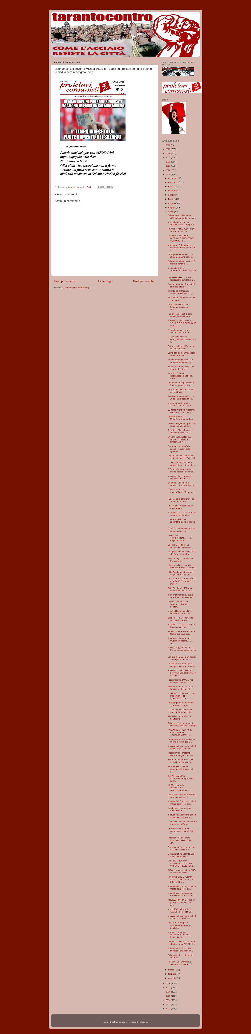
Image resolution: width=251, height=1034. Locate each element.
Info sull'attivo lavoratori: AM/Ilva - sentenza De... (180, 910)
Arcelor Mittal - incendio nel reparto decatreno (181, 367)
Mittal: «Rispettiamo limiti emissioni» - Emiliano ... (180, 612)
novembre (173, 182)
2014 (168, 1000)
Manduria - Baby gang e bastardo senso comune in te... (181, 247)
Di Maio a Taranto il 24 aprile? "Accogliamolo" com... (182, 658)
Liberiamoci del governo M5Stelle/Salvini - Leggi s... (182, 566)
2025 (168, 149)
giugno (171, 203)
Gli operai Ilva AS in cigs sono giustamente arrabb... (182, 552)
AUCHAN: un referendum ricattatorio (180, 717)
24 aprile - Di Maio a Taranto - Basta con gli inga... (182, 625)
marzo (171, 970)
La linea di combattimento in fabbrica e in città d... (181, 529)
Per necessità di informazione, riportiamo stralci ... (182, 795)
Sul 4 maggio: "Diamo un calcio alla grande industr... (182, 216)
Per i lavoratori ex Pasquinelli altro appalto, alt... (182, 285)
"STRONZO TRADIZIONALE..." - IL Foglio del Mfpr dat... (180, 538)
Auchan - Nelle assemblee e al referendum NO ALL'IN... (182, 942)
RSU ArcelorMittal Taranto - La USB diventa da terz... (181, 589)
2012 (168, 1008)
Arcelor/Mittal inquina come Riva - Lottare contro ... (181, 383)
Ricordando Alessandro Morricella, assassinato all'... (180, 840)
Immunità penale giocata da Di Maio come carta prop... (181, 223)
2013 (168, 1004)
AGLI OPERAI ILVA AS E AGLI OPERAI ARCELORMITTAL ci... (180, 732)
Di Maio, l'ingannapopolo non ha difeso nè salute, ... (182, 424)
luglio (171, 199)
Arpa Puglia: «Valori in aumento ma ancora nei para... (180, 769)
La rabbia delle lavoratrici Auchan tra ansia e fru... (180, 710)
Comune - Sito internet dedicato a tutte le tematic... (182, 484)
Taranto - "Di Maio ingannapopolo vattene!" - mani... (181, 376)
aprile (171, 211)
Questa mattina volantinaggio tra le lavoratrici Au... (182, 855)
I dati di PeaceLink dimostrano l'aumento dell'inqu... (182, 822)
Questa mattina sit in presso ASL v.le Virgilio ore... (181, 848)
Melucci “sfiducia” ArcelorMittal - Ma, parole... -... (182, 492)
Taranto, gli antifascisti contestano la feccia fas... (181, 292)
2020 (168, 170)
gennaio (172, 978)
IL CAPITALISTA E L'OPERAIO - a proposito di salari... (182, 778)
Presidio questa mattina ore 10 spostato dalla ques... (181, 397)
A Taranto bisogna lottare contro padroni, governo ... (181, 470)
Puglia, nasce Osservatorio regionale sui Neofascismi (181, 456)
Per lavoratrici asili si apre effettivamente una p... (180, 315)
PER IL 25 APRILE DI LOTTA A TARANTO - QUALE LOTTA (182, 581)
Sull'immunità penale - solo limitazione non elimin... (181, 760)
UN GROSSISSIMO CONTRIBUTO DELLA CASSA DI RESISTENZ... (181, 863)
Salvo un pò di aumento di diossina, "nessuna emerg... (182, 724)
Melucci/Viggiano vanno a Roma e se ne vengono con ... (182, 650)
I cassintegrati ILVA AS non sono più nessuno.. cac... (181, 681)
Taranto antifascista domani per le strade (181, 390)
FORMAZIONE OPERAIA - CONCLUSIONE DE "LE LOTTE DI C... (181, 879)
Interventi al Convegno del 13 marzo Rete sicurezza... (182, 816)
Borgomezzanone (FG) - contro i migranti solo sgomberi (179, 449)
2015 (168, 996)
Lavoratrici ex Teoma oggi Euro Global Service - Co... (182, 894)
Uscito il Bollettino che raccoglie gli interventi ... (180, 546)
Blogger (143, 1022)
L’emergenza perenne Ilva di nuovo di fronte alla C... (181, 740)
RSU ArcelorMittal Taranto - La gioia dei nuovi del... (181, 573)
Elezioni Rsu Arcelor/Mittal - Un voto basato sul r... (181, 619)
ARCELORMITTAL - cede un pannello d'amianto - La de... (181, 902)
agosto (171, 195)
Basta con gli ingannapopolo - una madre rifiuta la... (182, 354)
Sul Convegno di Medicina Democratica (180, 559)
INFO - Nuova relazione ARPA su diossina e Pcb (182, 871)
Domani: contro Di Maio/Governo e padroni (180, 417)
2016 (168, 992)
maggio (172, 207)
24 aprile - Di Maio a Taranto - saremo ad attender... (182, 513)
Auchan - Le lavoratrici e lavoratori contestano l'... (181, 963)
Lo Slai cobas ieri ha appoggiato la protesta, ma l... (182, 339)
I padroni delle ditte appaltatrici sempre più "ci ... (181, 522)
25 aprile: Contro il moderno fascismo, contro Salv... (181, 411)
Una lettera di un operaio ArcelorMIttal (179, 809)
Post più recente (65, 281)
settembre (173, 190)
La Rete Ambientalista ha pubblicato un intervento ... (181, 463)
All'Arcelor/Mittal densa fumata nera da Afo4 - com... (179, 307)
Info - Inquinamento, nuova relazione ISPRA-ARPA (181, 596)
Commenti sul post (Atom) (76, 288)
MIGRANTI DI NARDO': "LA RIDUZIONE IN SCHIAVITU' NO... (181, 696)
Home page (105, 281)
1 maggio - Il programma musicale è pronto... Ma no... (180, 640)
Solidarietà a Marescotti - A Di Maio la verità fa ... (182, 262)
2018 (168, 983)
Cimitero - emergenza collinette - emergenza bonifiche (179, 925)
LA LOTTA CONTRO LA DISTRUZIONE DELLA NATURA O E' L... (180, 439)
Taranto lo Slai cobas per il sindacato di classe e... (180, 431)
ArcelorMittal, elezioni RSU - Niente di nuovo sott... (181, 632)
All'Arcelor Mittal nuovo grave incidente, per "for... (182, 230)
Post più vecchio (144, 281)
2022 (168, 162)
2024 (168, 153)
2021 (168, 166)
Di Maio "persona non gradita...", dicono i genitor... (178, 604)
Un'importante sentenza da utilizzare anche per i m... (181, 255)
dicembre (173, 178)
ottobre (172, 186)
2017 (168, 987)
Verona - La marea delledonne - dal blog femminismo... (179, 934)
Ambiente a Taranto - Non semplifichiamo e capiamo (181, 664)
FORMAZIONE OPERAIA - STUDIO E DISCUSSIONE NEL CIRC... (182, 323)
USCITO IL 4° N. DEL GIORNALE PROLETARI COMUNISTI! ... (181, 238)
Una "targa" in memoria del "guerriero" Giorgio (181, 704)
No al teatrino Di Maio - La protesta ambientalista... (180, 361)
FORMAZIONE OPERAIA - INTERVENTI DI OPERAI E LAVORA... (182, 673)
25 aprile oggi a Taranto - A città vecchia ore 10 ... (180, 331)
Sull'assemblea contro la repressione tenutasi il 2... (181, 278)
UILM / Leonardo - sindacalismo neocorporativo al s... (179, 787)
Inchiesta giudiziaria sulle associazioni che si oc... (180, 477)
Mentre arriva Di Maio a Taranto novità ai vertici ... (181, 404)
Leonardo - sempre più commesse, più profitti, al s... (181, 831)
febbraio (172, 974)
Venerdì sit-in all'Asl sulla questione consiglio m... (180, 949)
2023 (168, 157)
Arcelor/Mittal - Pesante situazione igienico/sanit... (181, 754)
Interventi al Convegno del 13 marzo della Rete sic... (182, 747)
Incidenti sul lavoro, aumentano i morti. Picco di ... (182, 270)
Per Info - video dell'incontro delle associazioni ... (181, 347)
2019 (168, 174)
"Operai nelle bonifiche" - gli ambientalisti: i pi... (181, 500)
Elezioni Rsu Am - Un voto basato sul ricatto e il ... (180, 687)
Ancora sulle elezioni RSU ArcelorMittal (180, 507)
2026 (168, 145)
